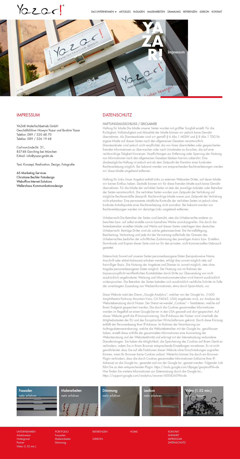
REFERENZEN (190, 12)
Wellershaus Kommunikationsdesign (40, 185)
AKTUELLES (125, 12)
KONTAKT (217, 12)
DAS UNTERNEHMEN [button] (104, 12)
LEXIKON (204, 12)
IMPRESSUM (175, 439)
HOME (134, 431)
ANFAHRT (173, 435)
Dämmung (60, 442)
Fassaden (60, 435)
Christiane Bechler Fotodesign (36, 177)
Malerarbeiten (63, 439)
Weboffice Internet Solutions (34, 181)
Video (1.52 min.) (26, 446)
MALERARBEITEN (156, 12)
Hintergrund (23, 439)
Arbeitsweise (23, 435)
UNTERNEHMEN (26, 431)
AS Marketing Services (31, 172)
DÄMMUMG (174, 12)
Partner (20, 442)
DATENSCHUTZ (177, 442)
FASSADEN (139, 12)
